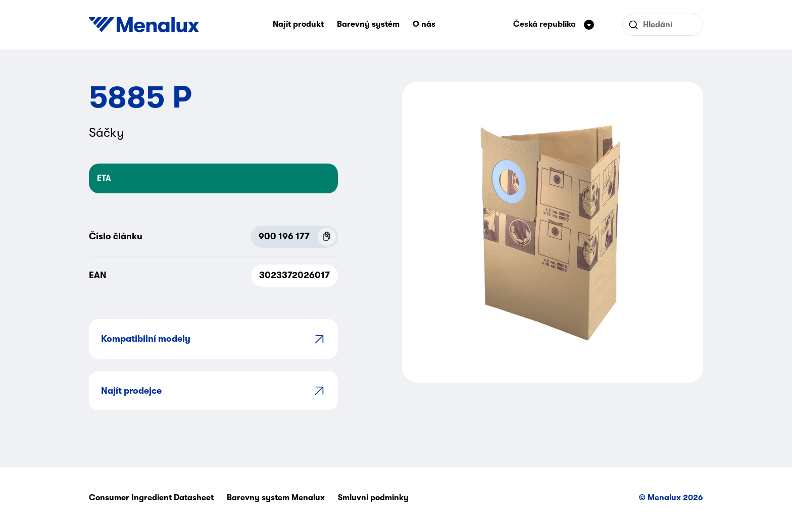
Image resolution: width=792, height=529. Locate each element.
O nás (424, 24)
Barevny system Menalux (276, 497)
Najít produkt (298, 24)
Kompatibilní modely (213, 339)
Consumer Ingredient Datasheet (151, 497)
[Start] (144, 24)
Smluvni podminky (373, 497)
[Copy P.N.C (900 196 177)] (327, 237)
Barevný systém (368, 24)
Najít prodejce (213, 390)
